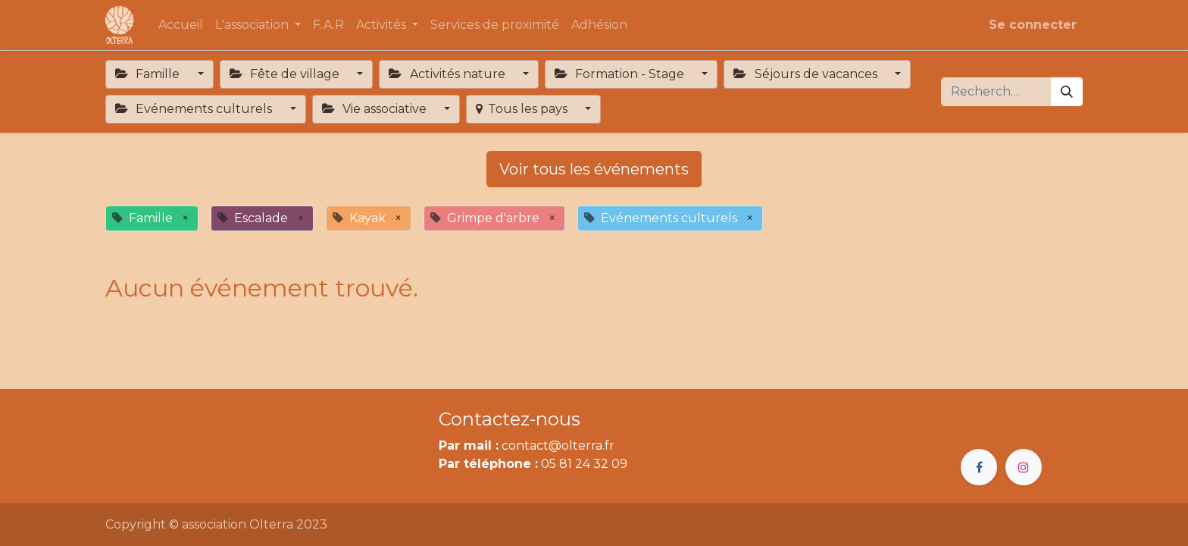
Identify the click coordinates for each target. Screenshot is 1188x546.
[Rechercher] (1067, 91)
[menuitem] (180, 25)
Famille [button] (149, 74)
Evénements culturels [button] (195, 109)
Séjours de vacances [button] (806, 74)
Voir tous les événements (594, 169)
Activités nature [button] (448, 74)
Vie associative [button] (376, 109)
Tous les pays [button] (523, 109)
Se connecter (1033, 24)
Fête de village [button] (286, 74)
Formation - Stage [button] (621, 74)
